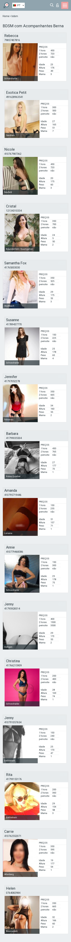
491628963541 (14, 97)
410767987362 (12, 153)
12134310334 (14, 210)
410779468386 (14, 551)
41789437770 (14, 324)
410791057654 (12, 722)
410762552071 (12, 836)
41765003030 (12, 267)
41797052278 (12, 381)
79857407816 (12, 40)
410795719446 (12, 495)
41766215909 (14, 665)
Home (6, 16)
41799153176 (14, 779)
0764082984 (13, 892)
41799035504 (14, 438)
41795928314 (12, 608)
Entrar (57, 5)
